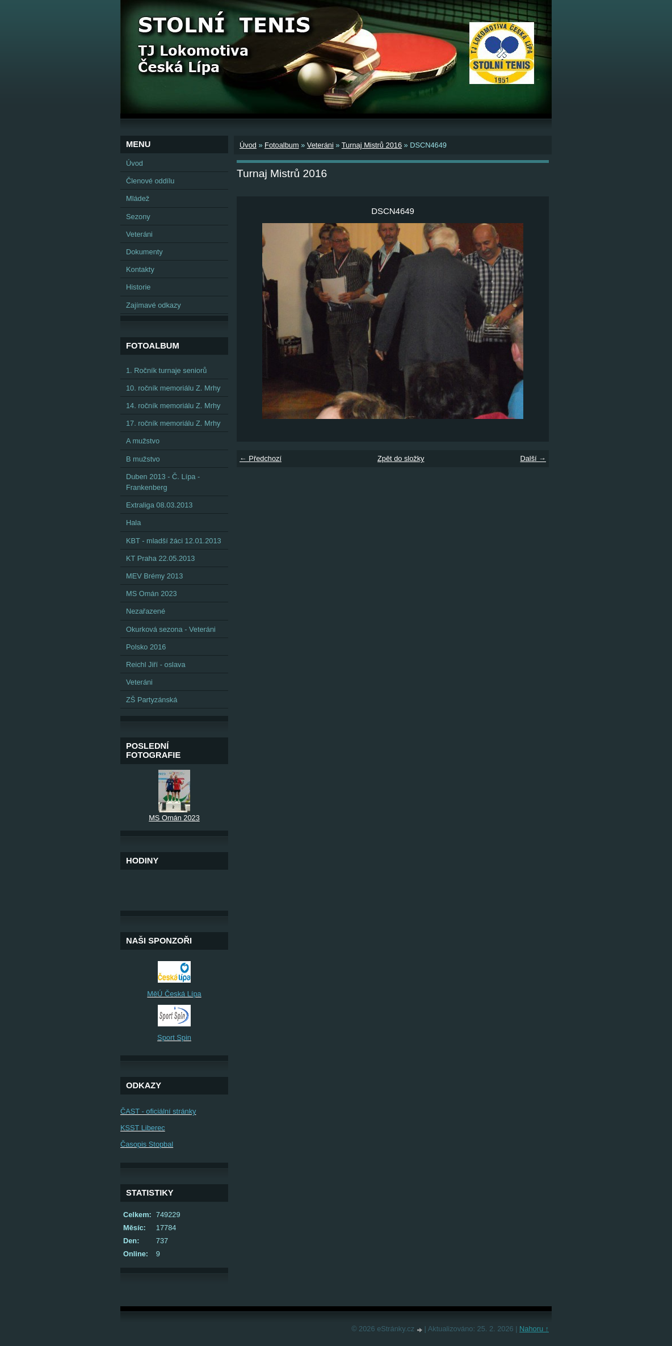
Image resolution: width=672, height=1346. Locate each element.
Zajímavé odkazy (153, 305)
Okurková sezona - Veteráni (171, 629)
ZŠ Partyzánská (151, 699)
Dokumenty (144, 252)
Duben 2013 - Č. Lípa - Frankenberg (163, 482)
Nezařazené (145, 611)
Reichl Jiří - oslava (156, 664)
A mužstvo (142, 441)
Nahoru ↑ (534, 1328)
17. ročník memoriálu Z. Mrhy (173, 423)
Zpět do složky (401, 458)
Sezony (138, 216)
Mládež (137, 198)
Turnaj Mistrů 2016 (372, 145)
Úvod (248, 145)
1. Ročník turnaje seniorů (166, 370)
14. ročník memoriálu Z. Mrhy (173, 405)
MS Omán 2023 (151, 593)
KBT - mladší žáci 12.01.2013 (173, 540)
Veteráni (320, 145)
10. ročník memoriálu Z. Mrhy (173, 388)
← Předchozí (261, 458)
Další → (533, 458)
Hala (133, 522)
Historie (138, 287)
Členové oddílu (150, 181)
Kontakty (140, 269)
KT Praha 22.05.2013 (160, 558)
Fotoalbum (281, 145)
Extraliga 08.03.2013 (159, 505)
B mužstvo (143, 459)
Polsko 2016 (146, 647)
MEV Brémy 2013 (154, 576)
